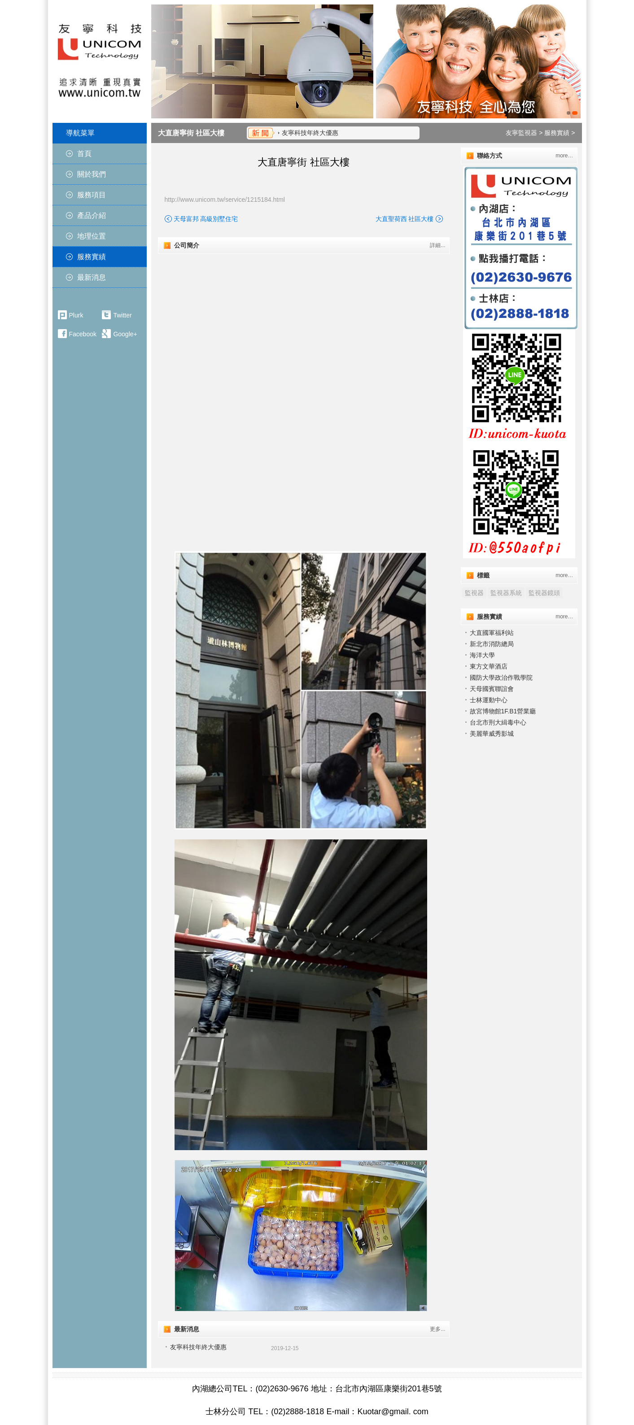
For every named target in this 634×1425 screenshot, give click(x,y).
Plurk (76, 315)
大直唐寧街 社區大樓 (191, 133)
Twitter (122, 315)
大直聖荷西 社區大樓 (405, 218)
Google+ (125, 334)
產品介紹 (91, 215)
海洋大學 (482, 655)
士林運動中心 (488, 700)
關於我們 (91, 174)
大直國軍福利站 (492, 632)
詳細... (437, 245)
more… (564, 155)
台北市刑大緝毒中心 (498, 722)
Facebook (82, 334)
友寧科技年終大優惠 (310, 132)
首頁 (84, 153)
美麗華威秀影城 (492, 733)
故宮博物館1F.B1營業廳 (503, 711)
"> (303, 329)
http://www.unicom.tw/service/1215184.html (225, 199)
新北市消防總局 (492, 643)
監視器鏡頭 (544, 592)
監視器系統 (506, 592)
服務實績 (91, 257)
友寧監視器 (521, 132)
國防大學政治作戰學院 (501, 677)
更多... (437, 1329)
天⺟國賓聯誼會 (492, 688)
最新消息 (91, 277)
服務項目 (91, 195)
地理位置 (91, 236)
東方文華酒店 (488, 666)
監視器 (474, 592)
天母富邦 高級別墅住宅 (206, 218)
